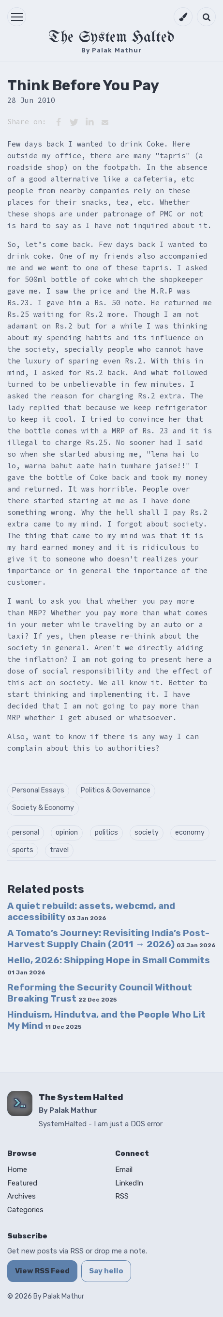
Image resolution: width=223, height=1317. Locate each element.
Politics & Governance (115, 790)
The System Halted (111, 38)
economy (190, 832)
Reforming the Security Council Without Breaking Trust (99, 993)
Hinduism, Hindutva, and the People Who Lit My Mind (106, 1020)
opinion (67, 832)
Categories (25, 1209)
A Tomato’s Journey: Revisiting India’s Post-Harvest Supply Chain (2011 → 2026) (111, 938)
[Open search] (206, 16)
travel (59, 850)
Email (124, 1169)
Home (17, 1169)
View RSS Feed (42, 1271)
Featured (22, 1183)
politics (106, 832)
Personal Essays (38, 790)
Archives (21, 1196)
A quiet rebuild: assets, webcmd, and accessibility (91, 911)
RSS (122, 1196)
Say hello (106, 1271)
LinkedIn (129, 1183)
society (146, 832)
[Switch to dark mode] (183, 16)
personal (25, 832)
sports (22, 850)
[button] (16, 16)
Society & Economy (43, 808)
